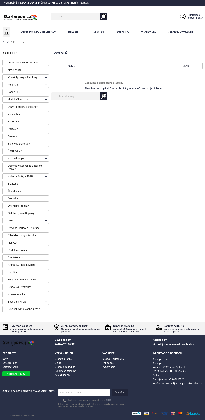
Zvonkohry (148, 32)
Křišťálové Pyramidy (19, 286)
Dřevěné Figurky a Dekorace (24, 227)
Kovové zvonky (16, 294)
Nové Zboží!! (15, 69)
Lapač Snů (98, 32)
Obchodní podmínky (65, 367)
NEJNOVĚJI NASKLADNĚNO (24, 62)
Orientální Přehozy (18, 205)
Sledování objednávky (113, 359)
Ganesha (13, 198)
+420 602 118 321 (177, 379)
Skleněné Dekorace (19, 143)
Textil (11, 220)
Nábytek (12, 242)
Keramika (123, 32)
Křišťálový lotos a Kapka (21, 264)
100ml (71, 65)
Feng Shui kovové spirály (22, 279)
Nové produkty (9, 363)
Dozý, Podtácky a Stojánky (23, 106)
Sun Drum (13, 272)
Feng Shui (73, 32)
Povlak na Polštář (18, 250)
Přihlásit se (194, 14)
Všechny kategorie (180, 32)
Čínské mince (15, 257)
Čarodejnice (14, 191)
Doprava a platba (63, 359)
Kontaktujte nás (62, 375)
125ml (185, 65)
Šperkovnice (15, 151)
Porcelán (13, 128)
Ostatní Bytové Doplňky (21, 213)
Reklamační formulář (65, 371)
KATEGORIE (10, 53)
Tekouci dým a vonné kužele (24, 309)
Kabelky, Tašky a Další (20, 176)
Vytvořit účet (195, 18)
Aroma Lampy (16, 158)
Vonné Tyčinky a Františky (38, 32)
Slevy (5, 359)
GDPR (58, 363)
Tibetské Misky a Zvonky (22, 235)
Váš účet (108, 353)
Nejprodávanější (10, 367)
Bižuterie (13, 183)
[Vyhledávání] (79, 16)
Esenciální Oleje (17, 301)
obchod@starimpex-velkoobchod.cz (184, 383)
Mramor (12, 136)
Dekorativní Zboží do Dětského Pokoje (25, 167)
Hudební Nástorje (18, 99)
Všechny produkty (16, 374)
